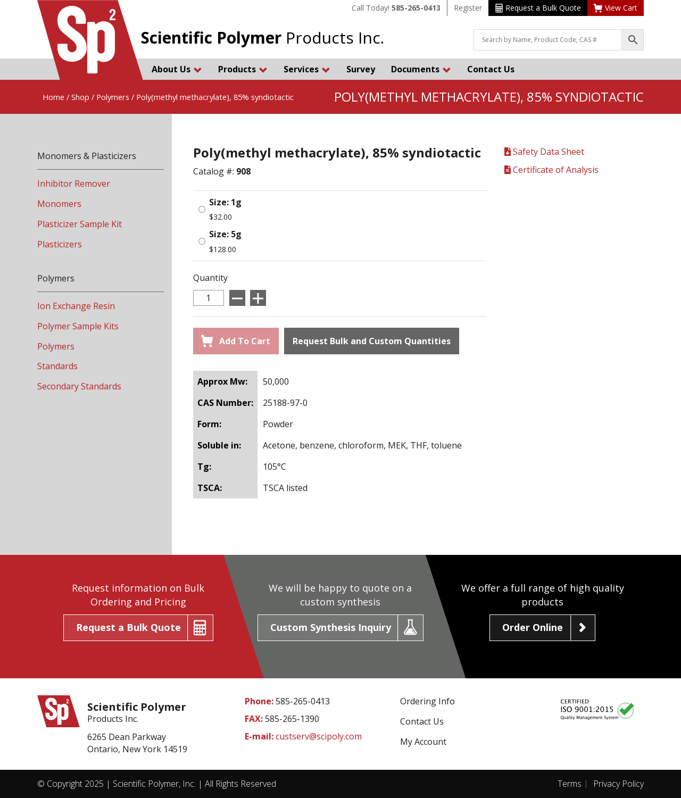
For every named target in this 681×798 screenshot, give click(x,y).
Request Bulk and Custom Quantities (372, 341)
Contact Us (490, 69)
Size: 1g (225, 202)
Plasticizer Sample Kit (79, 224)
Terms (570, 783)
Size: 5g (225, 234)
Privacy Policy (618, 783)
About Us (177, 69)
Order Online (532, 627)
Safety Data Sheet (544, 151)
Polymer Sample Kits (78, 326)
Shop (80, 97)
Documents (421, 69)
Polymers (112, 97)
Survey (360, 69)
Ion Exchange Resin (76, 306)
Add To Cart (235, 341)
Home (53, 97)
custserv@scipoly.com (319, 736)
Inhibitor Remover (73, 183)
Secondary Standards (79, 386)
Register (468, 8)
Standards (57, 366)
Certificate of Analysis (551, 170)
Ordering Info (427, 701)
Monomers (59, 204)
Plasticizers (59, 244)
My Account (423, 741)
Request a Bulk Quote (538, 8)
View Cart (615, 8)
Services (307, 69)
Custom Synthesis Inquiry (330, 627)
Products (243, 69)
